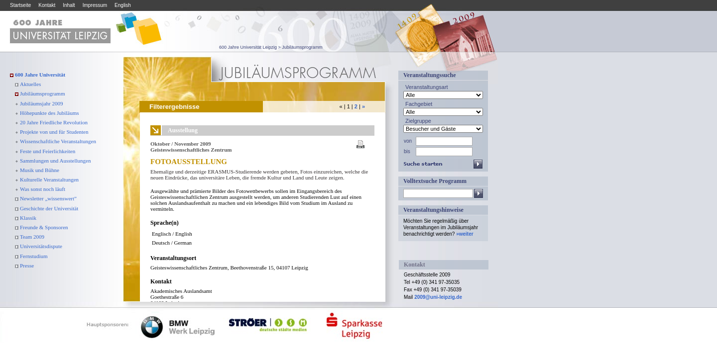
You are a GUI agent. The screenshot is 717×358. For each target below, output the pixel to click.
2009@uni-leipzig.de (438, 297)
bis (407, 151)
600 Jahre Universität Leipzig (248, 47)
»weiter (464, 234)
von (408, 141)
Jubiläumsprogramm (302, 47)
